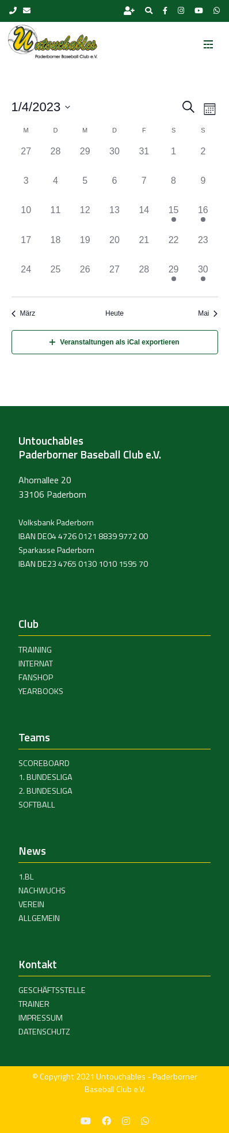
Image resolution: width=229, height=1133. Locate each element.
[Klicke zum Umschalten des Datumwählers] (41, 106)
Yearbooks (40, 691)
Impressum (40, 1017)
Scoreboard (44, 763)
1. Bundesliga (45, 777)
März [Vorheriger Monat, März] (24, 313)
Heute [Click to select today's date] (114, 313)
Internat (35, 663)
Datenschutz (44, 1031)
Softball (36, 804)
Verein (31, 904)
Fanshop (35, 677)
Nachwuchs (42, 890)
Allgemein (39, 918)
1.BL (26, 876)
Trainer (33, 1004)
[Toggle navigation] (208, 40)
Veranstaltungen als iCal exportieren (114, 342)
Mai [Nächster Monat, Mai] (207, 313)
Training (35, 649)
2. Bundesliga (45, 791)
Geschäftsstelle (52, 990)
